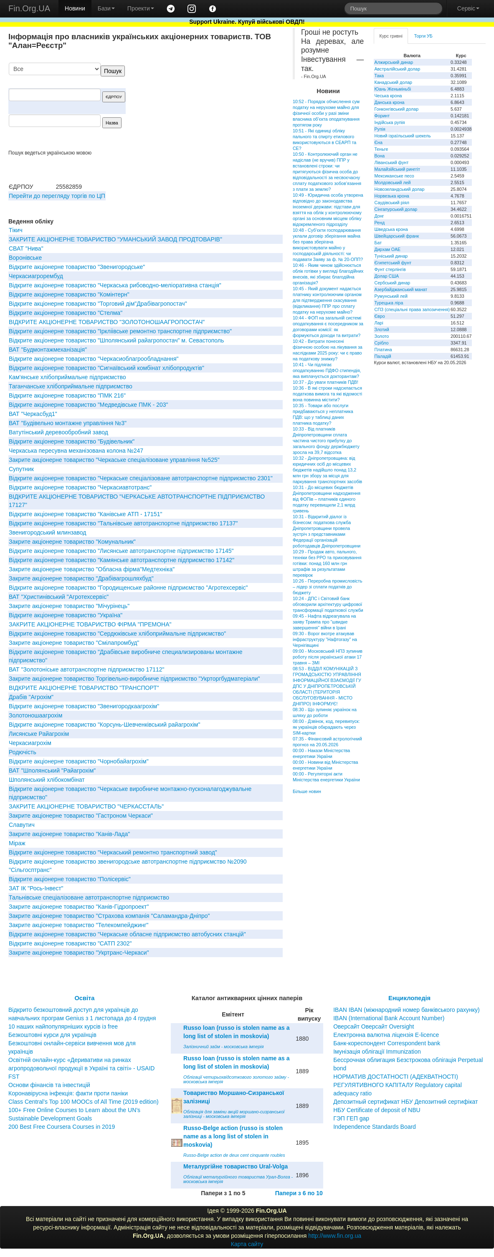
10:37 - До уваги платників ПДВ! (325, 382)
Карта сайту (247, 1244)
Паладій (382, 356)
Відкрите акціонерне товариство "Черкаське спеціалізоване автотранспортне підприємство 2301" (141, 478)
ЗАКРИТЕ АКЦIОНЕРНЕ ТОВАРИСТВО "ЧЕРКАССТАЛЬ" (86, 806)
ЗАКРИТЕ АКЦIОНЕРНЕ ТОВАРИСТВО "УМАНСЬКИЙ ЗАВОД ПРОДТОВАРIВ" (115, 239)
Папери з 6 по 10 (299, 1193)
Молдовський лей (392, 182)
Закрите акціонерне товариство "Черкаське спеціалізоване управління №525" (114, 459)
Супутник (21, 469)
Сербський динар (392, 282)
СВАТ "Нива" (26, 248)
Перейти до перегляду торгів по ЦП (57, 196)
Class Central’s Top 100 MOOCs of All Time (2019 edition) (83, 1101)
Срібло (381, 342)
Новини (75, 8)
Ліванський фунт (391, 162)
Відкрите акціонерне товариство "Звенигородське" (77, 267)
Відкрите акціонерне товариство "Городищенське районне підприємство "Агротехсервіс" (128, 587)
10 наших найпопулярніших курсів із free (63, 1026)
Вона (379, 155)
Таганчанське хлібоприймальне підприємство (70, 386)
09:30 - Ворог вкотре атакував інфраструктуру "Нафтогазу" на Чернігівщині (325, 639)
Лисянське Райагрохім (39, 733)
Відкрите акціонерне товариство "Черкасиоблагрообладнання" (93, 358)
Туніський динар (391, 255)
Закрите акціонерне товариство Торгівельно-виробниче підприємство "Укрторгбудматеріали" (134, 678)
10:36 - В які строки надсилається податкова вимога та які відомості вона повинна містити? (327, 393)
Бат (378, 242)
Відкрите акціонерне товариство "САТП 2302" (70, 943)
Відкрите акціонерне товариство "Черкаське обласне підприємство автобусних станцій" (127, 934)
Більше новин (307, 791)
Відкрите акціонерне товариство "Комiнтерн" (69, 294)
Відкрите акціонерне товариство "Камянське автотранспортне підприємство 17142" (121, 560)
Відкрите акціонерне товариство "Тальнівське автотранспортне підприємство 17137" (123, 523)
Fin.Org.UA (29, 8)
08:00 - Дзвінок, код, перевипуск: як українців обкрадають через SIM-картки (326, 727)
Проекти (140, 8)
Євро (379, 316)
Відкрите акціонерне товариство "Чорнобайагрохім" (79, 761)
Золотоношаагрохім (35, 715)
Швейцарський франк (396, 235)
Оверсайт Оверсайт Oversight (373, 1026)
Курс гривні (390, 35)
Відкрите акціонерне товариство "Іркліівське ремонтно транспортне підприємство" (120, 331)
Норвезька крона (391, 195)
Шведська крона (391, 229)
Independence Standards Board (374, 1126)
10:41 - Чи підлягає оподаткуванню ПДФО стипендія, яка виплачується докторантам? (327, 370)
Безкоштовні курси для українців (52, 1034)
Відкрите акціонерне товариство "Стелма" (65, 312)
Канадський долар (393, 82)
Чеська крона (388, 95)
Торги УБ (423, 35)
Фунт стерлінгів (389, 269)
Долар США (386, 276)
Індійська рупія (389, 122)
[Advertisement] (220, 106)
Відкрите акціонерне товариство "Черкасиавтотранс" (80, 487)
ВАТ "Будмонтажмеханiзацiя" (48, 349)
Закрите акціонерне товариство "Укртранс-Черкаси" (79, 952)
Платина (383, 349)
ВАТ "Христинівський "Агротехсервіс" (59, 596)
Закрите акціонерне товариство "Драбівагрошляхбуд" (81, 578)
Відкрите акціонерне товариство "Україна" (65, 615)
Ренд (379, 222)
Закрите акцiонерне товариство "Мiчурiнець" (69, 606)
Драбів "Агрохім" (31, 697)
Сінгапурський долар (395, 209)
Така (379, 75)
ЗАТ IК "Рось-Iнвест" (36, 888)
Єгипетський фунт (392, 262)
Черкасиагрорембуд (36, 276)
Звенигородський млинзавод (47, 532)
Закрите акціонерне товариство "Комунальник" (72, 541)
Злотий (381, 329)
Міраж (17, 843)
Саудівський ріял (391, 202)
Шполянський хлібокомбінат (47, 779)
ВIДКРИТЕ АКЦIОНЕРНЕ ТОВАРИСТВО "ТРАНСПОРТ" (84, 687)
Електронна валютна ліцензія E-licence (386, 1034)
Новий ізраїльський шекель (402, 135)
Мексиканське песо (394, 175)
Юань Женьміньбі (392, 88)
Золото (381, 336)
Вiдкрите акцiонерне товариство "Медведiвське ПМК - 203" (88, 404)
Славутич (22, 824)
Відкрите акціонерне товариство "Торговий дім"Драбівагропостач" (98, 303)
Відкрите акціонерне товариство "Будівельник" (71, 441)
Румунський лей (390, 296)
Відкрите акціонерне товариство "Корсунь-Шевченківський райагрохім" (104, 724)
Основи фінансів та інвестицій (49, 1085)
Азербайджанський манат (400, 289)
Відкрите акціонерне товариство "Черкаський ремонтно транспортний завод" (113, 852)
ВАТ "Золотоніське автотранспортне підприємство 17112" (87, 669)
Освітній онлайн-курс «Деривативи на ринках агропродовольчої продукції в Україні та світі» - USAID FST (81, 1068)
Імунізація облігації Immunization (377, 1051)
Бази (106, 8)
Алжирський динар (393, 62)
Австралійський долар (397, 68)
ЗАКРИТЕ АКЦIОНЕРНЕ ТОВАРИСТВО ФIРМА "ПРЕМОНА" (90, 624)
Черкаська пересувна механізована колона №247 (76, 450)
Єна (378, 142)
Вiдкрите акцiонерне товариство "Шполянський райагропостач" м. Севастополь (116, 340)
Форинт (382, 115)
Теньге (381, 149)
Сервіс (468, 8)
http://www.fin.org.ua (334, 1235)
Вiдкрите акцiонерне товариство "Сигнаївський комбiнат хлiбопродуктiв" (106, 368)
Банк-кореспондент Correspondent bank (386, 1043)
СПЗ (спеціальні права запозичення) (412, 309)
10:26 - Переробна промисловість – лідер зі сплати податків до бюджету (327, 586)
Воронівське (25, 257)
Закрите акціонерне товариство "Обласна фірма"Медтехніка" (92, 569)
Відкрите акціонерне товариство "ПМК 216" (67, 395)
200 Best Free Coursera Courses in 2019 (61, 1126)
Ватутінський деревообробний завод (58, 432)
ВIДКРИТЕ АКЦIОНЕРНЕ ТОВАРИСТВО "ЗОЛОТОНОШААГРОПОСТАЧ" (107, 322)
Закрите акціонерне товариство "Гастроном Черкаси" (81, 815)
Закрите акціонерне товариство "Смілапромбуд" (74, 642)
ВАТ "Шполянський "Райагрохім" (52, 770)
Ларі (378, 322)
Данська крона (389, 102)
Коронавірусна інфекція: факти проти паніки (68, 1093)
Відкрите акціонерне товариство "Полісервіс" (70, 879)
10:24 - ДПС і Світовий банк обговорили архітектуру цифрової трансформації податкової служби (328, 604)
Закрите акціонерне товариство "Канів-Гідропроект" (79, 906)
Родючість (22, 752)
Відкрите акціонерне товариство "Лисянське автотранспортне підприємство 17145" (121, 550)
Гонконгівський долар (396, 109)
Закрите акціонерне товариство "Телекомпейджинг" (79, 925)
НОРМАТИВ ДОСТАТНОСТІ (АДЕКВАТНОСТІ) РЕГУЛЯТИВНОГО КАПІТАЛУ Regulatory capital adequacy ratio (397, 1085)
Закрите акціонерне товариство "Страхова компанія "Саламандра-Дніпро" (109, 915)
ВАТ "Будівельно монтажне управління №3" (68, 423)
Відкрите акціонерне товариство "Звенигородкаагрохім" (84, 706)
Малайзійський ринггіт (397, 169)
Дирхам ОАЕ (387, 249)
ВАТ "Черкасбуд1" (33, 414)
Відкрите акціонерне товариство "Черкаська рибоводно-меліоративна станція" (115, 285)
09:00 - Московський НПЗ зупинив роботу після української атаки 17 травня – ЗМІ (327, 657)
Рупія (379, 129)
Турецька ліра (388, 302)
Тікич (16, 230)
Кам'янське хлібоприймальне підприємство (67, 377)
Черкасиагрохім (30, 743)
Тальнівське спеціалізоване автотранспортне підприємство (89, 897)
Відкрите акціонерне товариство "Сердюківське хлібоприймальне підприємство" (117, 633)
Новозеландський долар (399, 189)
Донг (379, 215)
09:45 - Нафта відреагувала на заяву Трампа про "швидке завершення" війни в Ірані (324, 621)
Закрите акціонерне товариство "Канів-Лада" (69, 834)
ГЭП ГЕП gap (351, 1118)
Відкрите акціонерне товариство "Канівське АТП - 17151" (85, 514)
